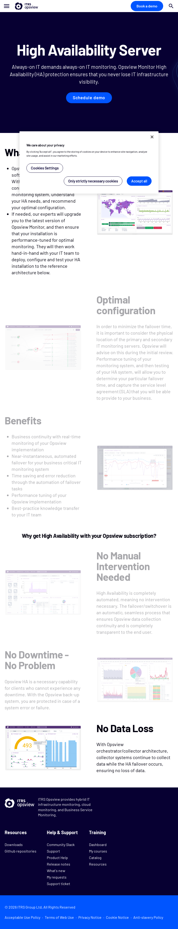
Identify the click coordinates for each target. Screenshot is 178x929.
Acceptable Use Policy (22, 917)
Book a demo (147, 6)
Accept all (139, 181)
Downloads (14, 844)
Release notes (58, 864)
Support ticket (58, 883)
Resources (98, 864)
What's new (56, 870)
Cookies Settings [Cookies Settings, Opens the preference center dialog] (45, 168)
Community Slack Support (61, 847)
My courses (98, 851)
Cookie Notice (117, 917)
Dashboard (98, 844)
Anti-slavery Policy (148, 917)
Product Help (57, 857)
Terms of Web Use (59, 917)
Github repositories (20, 851)
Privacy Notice (90, 917)
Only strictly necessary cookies (93, 181)
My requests (57, 877)
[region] (89, 162)
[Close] (152, 137)
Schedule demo (89, 97)
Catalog (95, 857)
